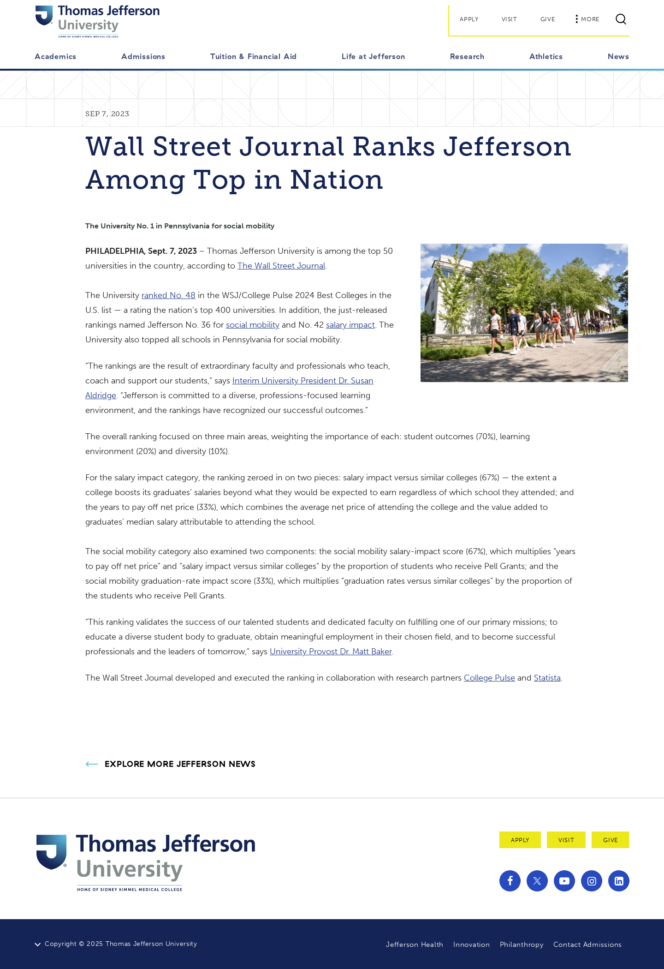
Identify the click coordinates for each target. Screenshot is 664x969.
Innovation (471, 944)
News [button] (618, 56)
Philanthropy (522, 944)
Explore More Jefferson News (180, 764)
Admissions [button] (143, 56)
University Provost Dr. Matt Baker (330, 651)
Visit (509, 19)
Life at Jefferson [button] (373, 56)
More (587, 19)
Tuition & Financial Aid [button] (253, 56)
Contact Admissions (587, 944)
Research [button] (467, 56)
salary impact (350, 325)
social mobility (252, 325)
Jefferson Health (415, 944)
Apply (469, 19)
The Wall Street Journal (281, 266)
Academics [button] (56, 56)
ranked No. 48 (169, 295)
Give (547, 19)
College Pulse (489, 678)
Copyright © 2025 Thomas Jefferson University (121, 944)
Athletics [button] (546, 56)
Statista (547, 678)
